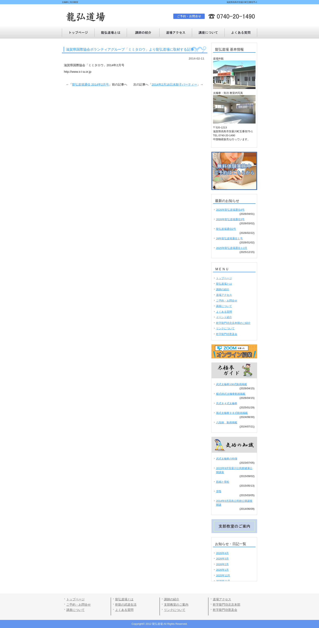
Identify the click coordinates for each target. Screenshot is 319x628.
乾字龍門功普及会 (226, 334)
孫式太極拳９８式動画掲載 (232, 412)
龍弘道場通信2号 (226, 228)
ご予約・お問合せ (226, 300)
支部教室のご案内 (176, 604)
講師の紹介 (143, 32)
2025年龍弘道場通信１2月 (231, 247)
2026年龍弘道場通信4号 (230, 209)
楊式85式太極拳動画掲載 (230, 393)
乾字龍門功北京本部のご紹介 (233, 322)
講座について (241, 32)
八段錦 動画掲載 (226, 422)
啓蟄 (218, 491)
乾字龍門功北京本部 (226, 604)
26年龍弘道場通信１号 (229, 238)
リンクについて (225, 328)
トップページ (78, 32)
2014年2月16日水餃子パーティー (174, 84)
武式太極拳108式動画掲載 (231, 384)
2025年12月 (223, 575)
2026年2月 (222, 564)
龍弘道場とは (110, 32)
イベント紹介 (224, 317)
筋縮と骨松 (222, 481)
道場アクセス (176, 32)
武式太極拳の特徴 (226, 458)
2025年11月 (223, 580)
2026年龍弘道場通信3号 (230, 219)
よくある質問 (208, 32)
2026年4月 (222, 553)
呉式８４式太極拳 (226, 403)
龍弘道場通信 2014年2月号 (90, 84)
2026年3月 (222, 558)
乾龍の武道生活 (126, 604)
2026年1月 (222, 569)
